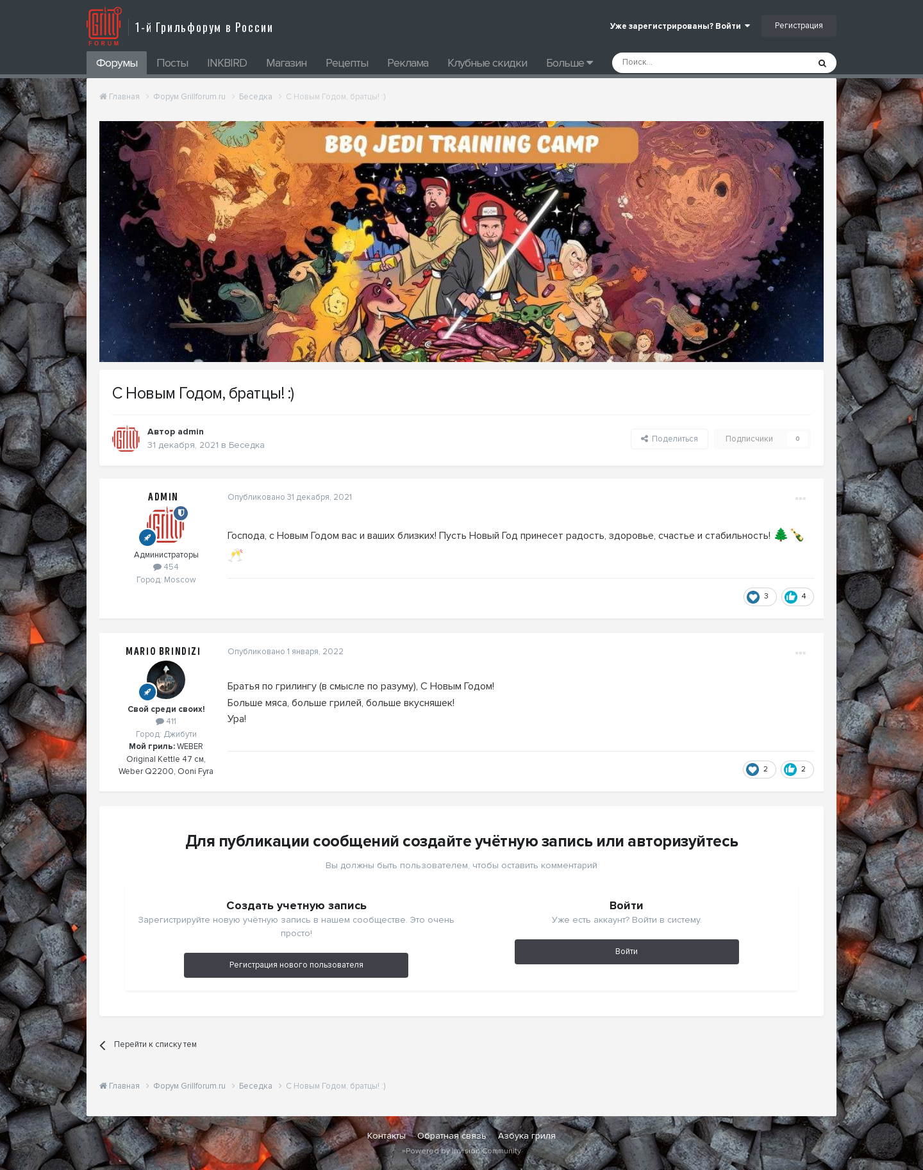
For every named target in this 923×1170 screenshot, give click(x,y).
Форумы (116, 63)
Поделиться (669, 439)
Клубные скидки (487, 63)
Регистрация (799, 26)
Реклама (407, 63)
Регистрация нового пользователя (296, 965)
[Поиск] (681, 63)
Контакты (386, 1135)
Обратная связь (451, 1135)
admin (191, 431)
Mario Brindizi (163, 651)
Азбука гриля (527, 1135)
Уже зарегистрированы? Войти (680, 26)
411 (166, 721)
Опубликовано (290, 497)
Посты (172, 63)
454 (166, 567)
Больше (569, 63)
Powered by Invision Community (463, 1151)
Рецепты (347, 63)
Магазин (286, 63)
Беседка (247, 445)
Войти (626, 951)
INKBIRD (227, 63)
